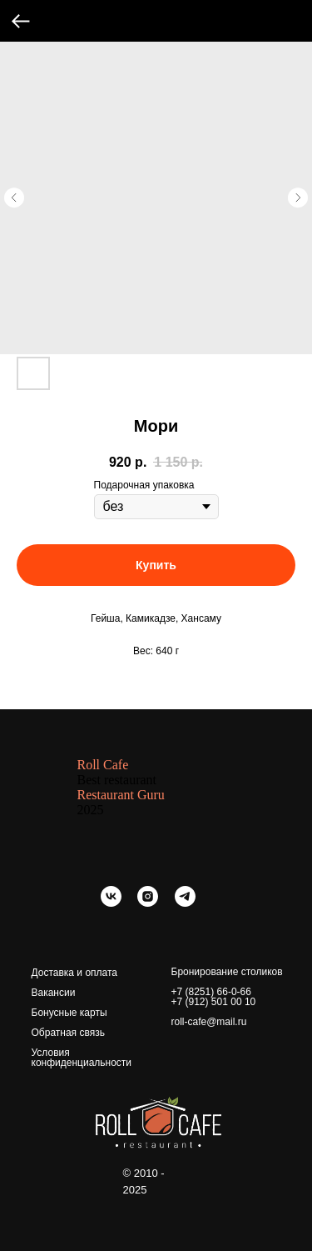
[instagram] (147, 902)
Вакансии (54, 992)
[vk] (111, 902)
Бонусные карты (69, 1012)
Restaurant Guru (121, 795)
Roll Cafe (103, 765)
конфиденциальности (82, 1062)
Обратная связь (68, 1032)
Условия (51, 1052)
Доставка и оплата (75, 972)
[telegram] (185, 902)
